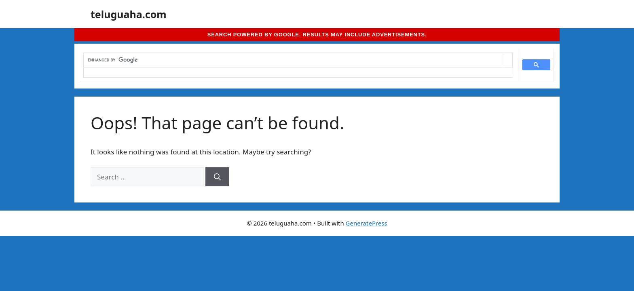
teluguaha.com (129, 14)
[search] (294, 60)
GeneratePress (366, 223)
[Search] (217, 177)
